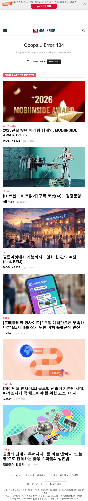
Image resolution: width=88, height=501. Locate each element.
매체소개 (29, 475)
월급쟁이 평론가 (13, 464)
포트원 (7, 398)
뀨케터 (7, 333)
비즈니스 (7, 384)
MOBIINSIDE (11, 140)
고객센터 (52, 475)
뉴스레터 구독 (44, 6)
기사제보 (40, 475)
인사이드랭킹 (9, 125)
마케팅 (6, 318)
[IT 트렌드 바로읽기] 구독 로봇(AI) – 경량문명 (42, 196)
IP (4, 252)
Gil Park (8, 201)
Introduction (16, 475)
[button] (44, 4)
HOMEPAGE (54, 61)
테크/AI (6, 191)
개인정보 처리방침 (69, 475)
